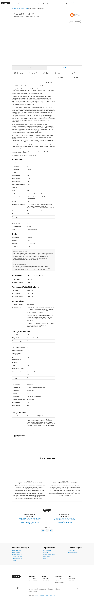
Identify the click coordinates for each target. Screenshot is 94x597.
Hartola (39, 518)
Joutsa (25, 521)
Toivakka (22, 522)
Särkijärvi (68, 521)
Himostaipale (60, 522)
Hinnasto (14, 560)
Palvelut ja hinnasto (47, 550)
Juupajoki (30, 523)
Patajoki (63, 521)
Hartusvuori (73, 521)
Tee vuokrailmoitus (16, 552)
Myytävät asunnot (16, 8)
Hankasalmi (27, 522)
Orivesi (29, 521)
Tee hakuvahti (71, 550)
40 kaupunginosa (62, 518)
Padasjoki (34, 521)
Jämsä (22, 8)
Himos (26, 8)
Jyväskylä (29, 518)
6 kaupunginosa (57, 521)
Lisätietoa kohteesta (32, 229)
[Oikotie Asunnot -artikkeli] (29, 481)
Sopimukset (45, 552)
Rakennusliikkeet (46, 556)
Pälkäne (21, 521)
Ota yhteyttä (45, 558)
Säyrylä (61, 519)
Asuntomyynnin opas (17, 554)
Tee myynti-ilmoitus (16, 550)
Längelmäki (28, 519)
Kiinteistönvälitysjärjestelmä (49, 554)
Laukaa (33, 519)
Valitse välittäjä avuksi (17, 558)
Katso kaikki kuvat (75, 21)
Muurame (35, 518)
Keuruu (37, 519)
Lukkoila (73, 519)
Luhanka (24, 518)
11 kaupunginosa (68, 522)
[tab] (29, 68)
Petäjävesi (33, 522)
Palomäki (56, 519)
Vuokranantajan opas (17, 556)
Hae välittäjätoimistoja (73, 552)
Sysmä (38, 521)
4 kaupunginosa (70, 518)
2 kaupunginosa (67, 519)
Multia (38, 522)
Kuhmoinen (22, 519)
